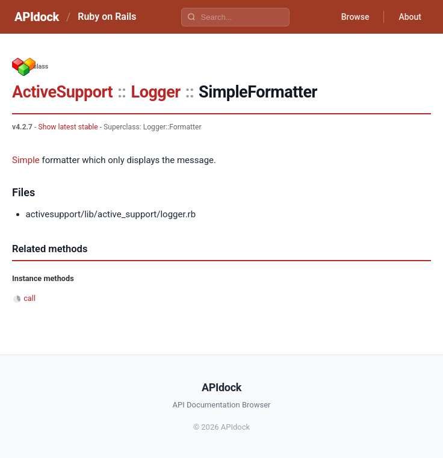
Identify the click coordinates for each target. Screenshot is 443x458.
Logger (156, 92)
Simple (26, 160)
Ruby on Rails (107, 16)
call (29, 298)
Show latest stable (68, 127)
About (409, 17)
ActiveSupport (62, 92)
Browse (355, 17)
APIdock (36, 17)
